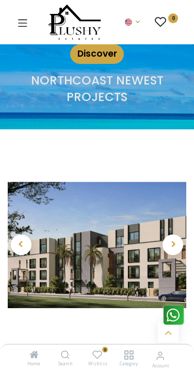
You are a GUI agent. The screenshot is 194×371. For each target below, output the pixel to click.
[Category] (129, 355)
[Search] (65, 355)
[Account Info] (160, 355)
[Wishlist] (97, 355)
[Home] (34, 355)
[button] (21, 245)
